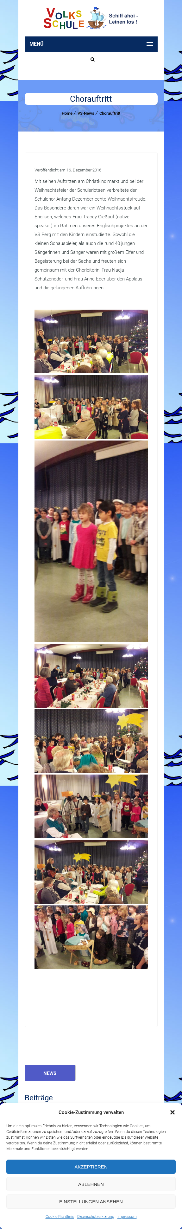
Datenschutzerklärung (95, 1216)
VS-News (86, 113)
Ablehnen (91, 1184)
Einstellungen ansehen (91, 1201)
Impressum (127, 1216)
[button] (172, 1112)
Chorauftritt (109, 113)
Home (67, 113)
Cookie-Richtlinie (60, 1216)
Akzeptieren (90, 1166)
